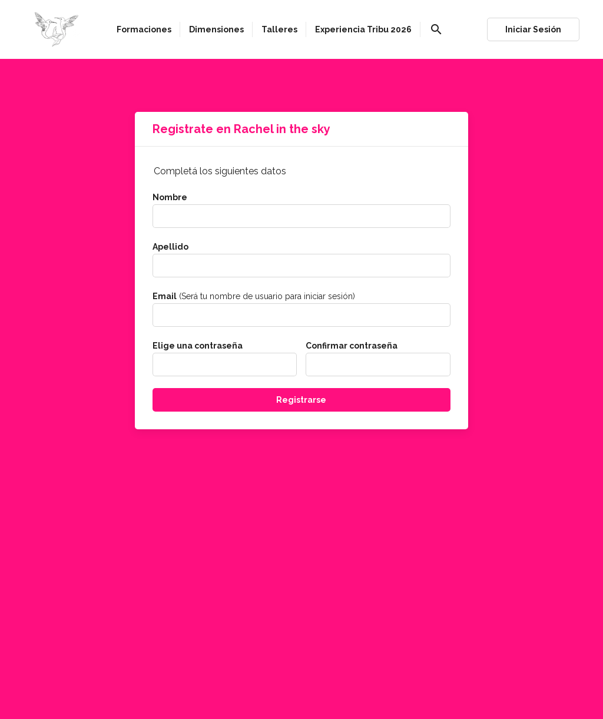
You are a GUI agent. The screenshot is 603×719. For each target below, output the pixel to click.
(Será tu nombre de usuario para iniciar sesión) (254, 296)
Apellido (170, 246)
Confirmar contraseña (351, 345)
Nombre (170, 197)
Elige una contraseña (198, 345)
